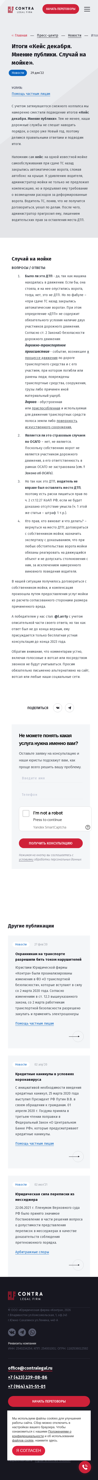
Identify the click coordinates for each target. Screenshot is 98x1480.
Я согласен (28, 1451)
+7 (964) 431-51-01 (26, 1386)
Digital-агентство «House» (53, 1460)
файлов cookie (22, 1440)
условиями (26, 859)
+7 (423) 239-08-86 (27, 1377)
